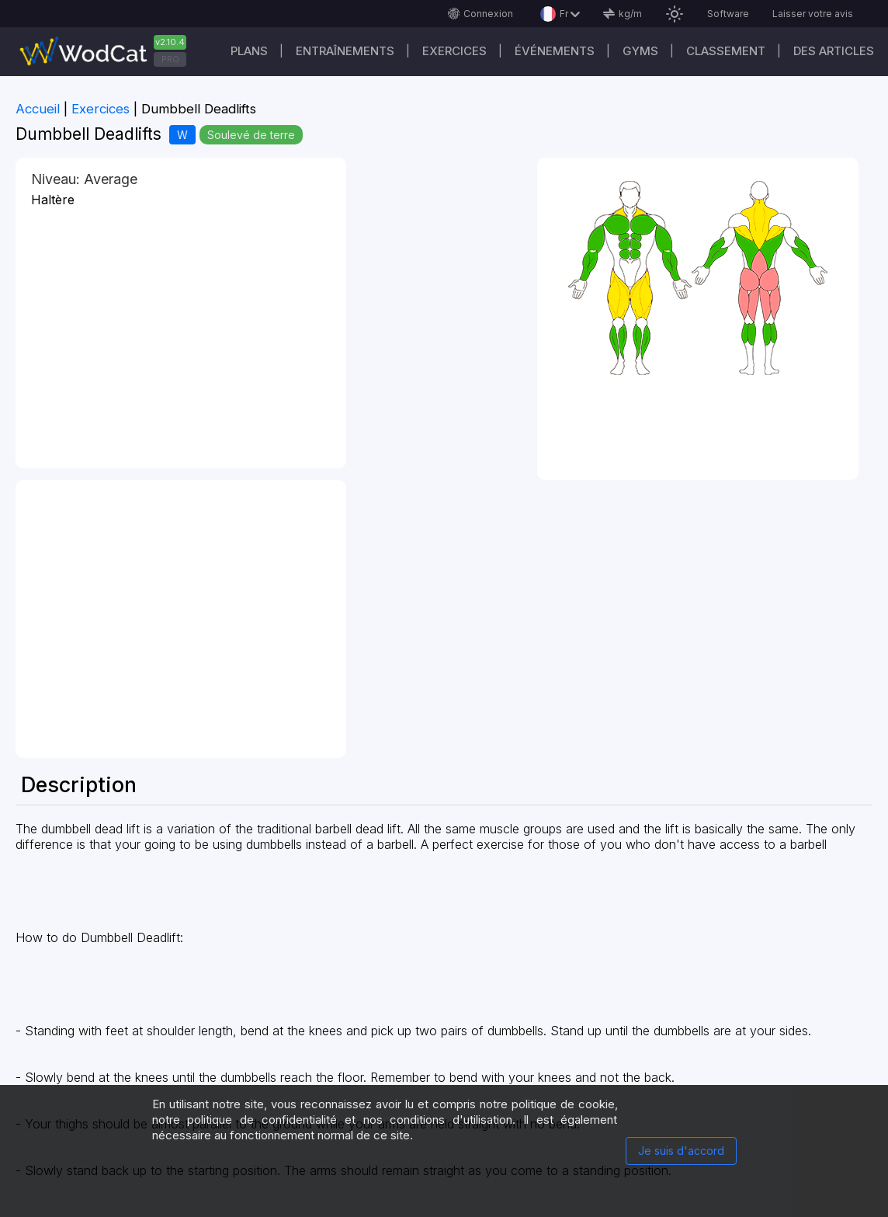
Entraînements (345, 50)
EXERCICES (454, 50)
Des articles (833, 50)
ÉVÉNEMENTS (555, 50)
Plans (249, 50)
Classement (725, 50)
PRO (170, 59)
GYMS (640, 50)
